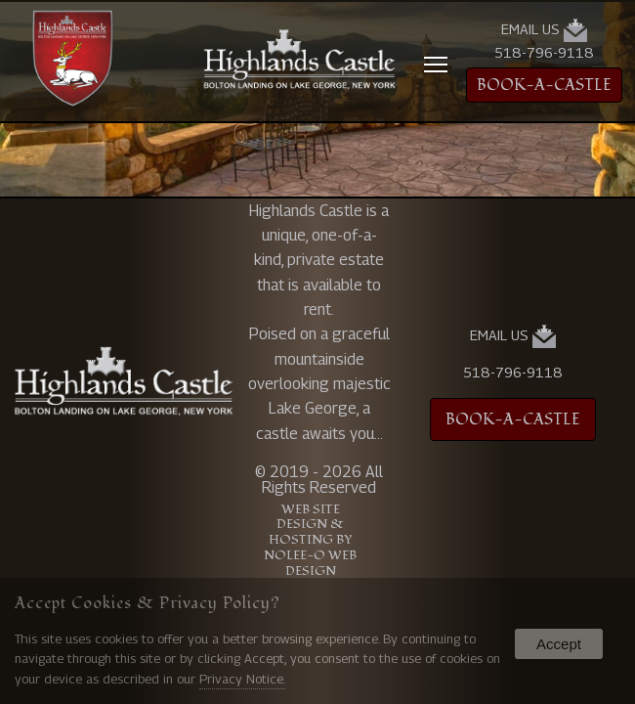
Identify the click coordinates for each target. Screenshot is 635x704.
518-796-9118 (544, 52)
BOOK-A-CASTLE (544, 85)
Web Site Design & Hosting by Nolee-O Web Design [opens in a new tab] (310, 541)
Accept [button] (558, 644)
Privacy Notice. (242, 678)
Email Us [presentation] (544, 30)
